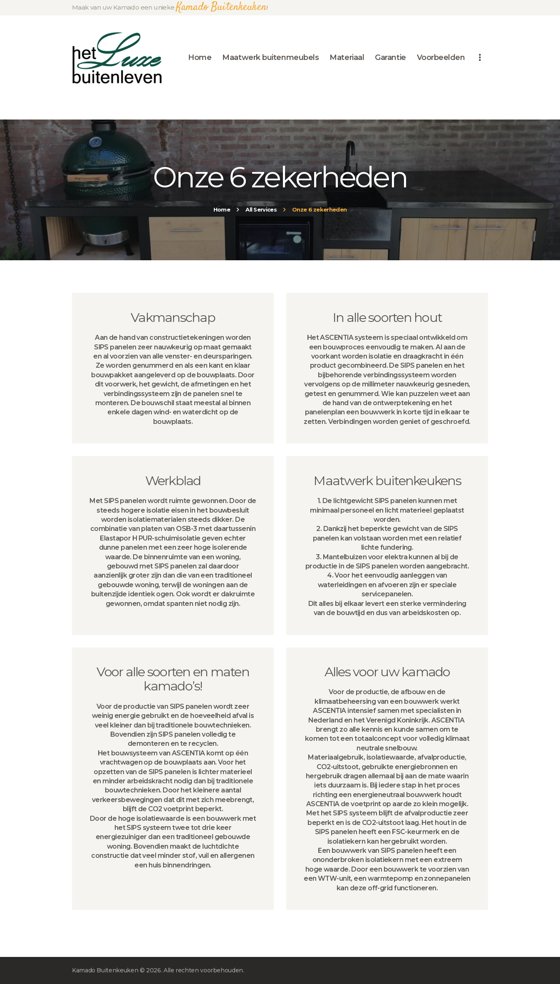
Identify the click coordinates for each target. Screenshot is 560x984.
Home (221, 209)
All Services (261, 209)
